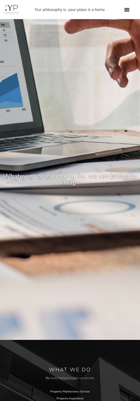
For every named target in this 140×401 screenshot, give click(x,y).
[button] (127, 9)
